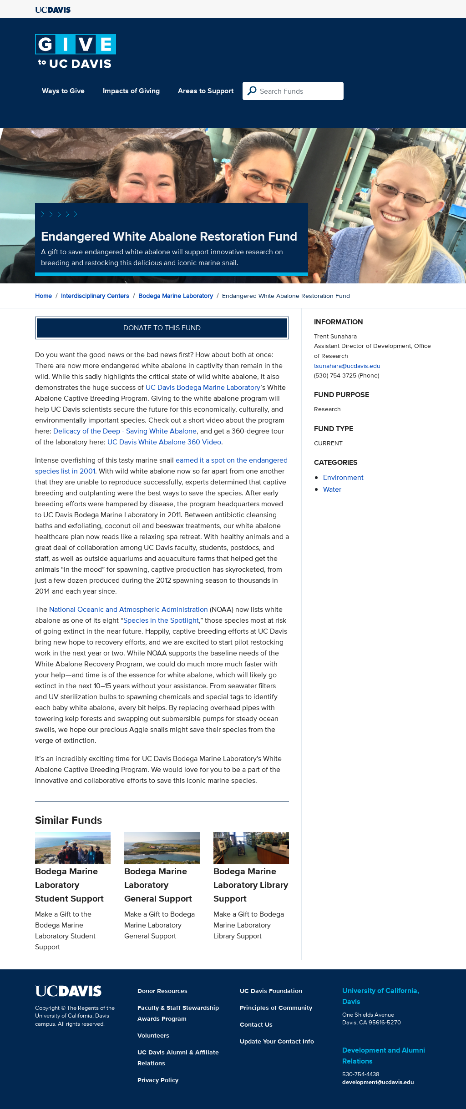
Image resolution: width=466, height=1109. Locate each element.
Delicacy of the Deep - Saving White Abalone (125, 431)
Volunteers (153, 1035)
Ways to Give (63, 91)
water (332, 489)
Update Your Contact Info (277, 1041)
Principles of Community (276, 1007)
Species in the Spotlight (161, 620)
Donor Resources (162, 990)
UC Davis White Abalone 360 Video (164, 442)
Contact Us (256, 1024)
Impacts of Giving (131, 91)
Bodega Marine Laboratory (175, 295)
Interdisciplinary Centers (95, 295)
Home (43, 295)
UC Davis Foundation (271, 990)
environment (343, 477)
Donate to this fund (162, 328)
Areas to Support (205, 91)
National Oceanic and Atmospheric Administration (128, 609)
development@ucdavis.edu (378, 1082)
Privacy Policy (157, 1079)
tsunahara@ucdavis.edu (347, 365)
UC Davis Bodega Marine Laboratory (203, 387)
